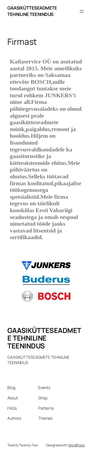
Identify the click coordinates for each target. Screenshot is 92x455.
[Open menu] (82, 11)
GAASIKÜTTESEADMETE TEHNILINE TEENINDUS (32, 11)
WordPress (76, 445)
